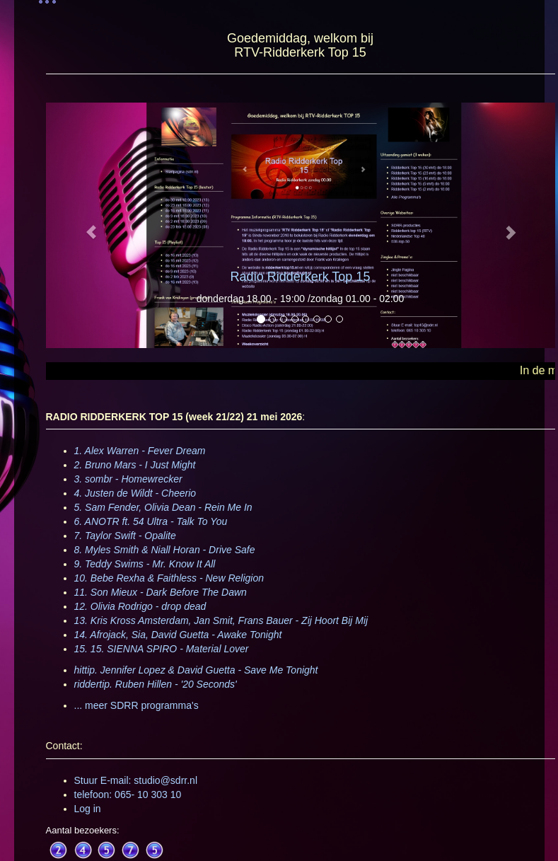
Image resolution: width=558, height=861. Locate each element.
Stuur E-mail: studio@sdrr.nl (136, 780)
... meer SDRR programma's (136, 705)
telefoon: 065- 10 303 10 (128, 794)
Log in (87, 808)
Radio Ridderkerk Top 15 (301, 277)
